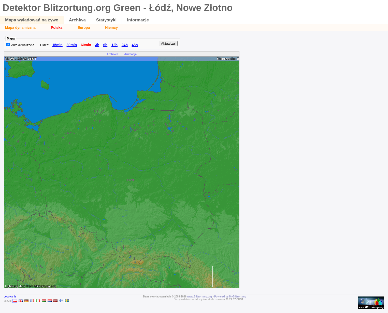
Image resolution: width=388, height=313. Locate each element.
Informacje (138, 20)
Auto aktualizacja (22, 45)
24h (125, 45)
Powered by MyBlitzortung (230, 296)
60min (86, 45)
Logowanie (10, 296)
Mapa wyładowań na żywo (32, 20)
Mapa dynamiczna (20, 27)
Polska (56, 27)
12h (114, 45)
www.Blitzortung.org (199, 296)
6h (105, 45)
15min (57, 45)
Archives (112, 54)
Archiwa (77, 20)
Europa (84, 27)
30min (72, 45)
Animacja (130, 54)
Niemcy (111, 27)
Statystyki (106, 20)
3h (97, 45)
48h (135, 45)
